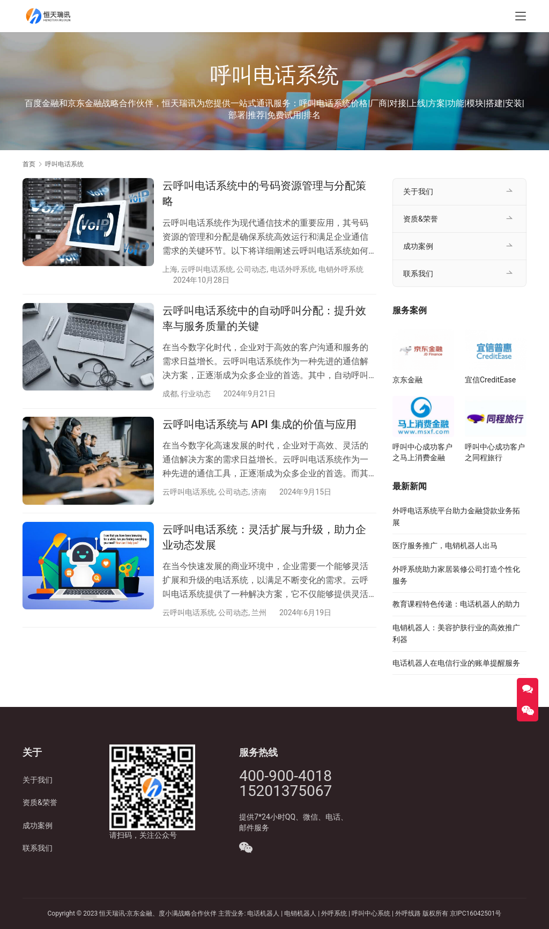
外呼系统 (334, 913)
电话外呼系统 (292, 269)
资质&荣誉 (420, 219)
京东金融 (407, 379)
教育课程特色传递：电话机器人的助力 (456, 604)
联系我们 (418, 273)
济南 (258, 493)
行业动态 (196, 394)
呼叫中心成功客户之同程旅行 (495, 452)
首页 (29, 164)
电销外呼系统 (340, 269)
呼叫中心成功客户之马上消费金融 (422, 452)
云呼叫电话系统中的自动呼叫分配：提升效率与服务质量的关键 (264, 319)
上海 (169, 269)
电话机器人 (264, 913)
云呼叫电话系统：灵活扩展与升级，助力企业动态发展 (264, 538)
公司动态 (251, 269)
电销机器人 (300, 913)
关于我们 (418, 191)
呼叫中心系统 (371, 913)
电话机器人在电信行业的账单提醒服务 (456, 663)
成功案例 (418, 246)
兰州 (258, 614)
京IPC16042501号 (476, 913)
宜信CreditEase (490, 379)
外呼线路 (408, 913)
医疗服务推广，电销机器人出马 (445, 545)
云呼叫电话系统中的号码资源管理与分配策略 (264, 193)
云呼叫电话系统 (207, 269)
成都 (169, 394)
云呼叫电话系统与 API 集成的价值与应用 (259, 425)
